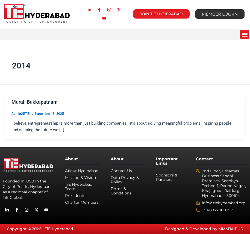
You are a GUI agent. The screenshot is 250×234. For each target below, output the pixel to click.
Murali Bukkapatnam (34, 102)
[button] (244, 34)
